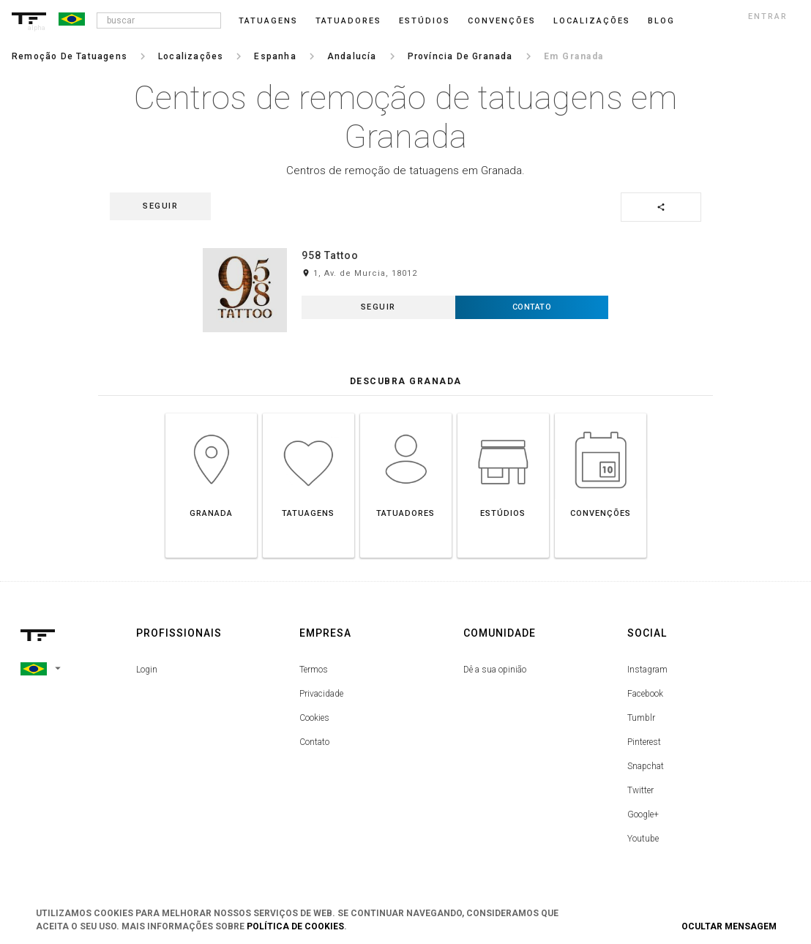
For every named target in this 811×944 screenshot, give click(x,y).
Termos (313, 669)
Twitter (640, 790)
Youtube (643, 839)
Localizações (591, 21)
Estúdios (424, 21)
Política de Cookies (295, 926)
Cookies (314, 718)
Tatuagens (268, 21)
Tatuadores (348, 21)
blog (661, 21)
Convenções (502, 21)
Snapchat (645, 766)
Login (146, 669)
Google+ (643, 814)
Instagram (647, 669)
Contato (314, 742)
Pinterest (644, 742)
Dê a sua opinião (494, 669)
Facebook (645, 694)
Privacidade (321, 694)
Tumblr (641, 718)
